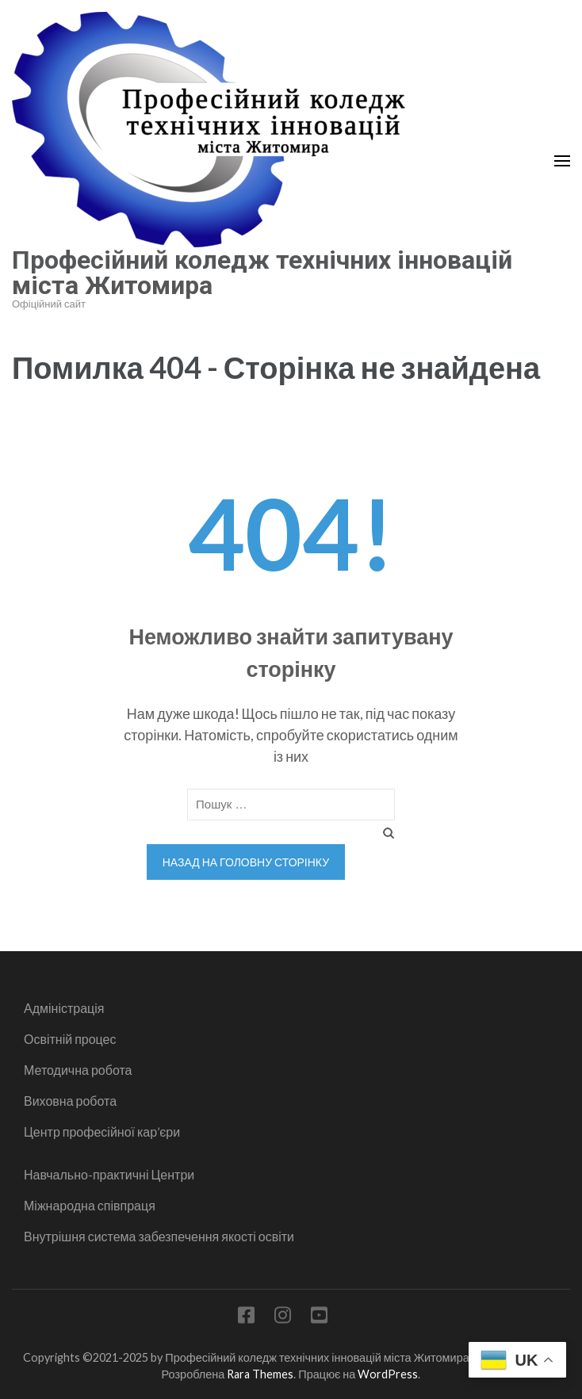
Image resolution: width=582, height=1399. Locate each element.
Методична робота (78, 1069)
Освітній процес (70, 1038)
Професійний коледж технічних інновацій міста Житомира (262, 272)
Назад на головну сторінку (246, 862)
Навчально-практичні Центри (109, 1174)
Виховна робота (70, 1100)
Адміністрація (64, 1007)
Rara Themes (260, 1374)
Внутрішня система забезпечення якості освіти (159, 1236)
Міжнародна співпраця (89, 1205)
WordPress (388, 1374)
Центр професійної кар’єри (102, 1131)
